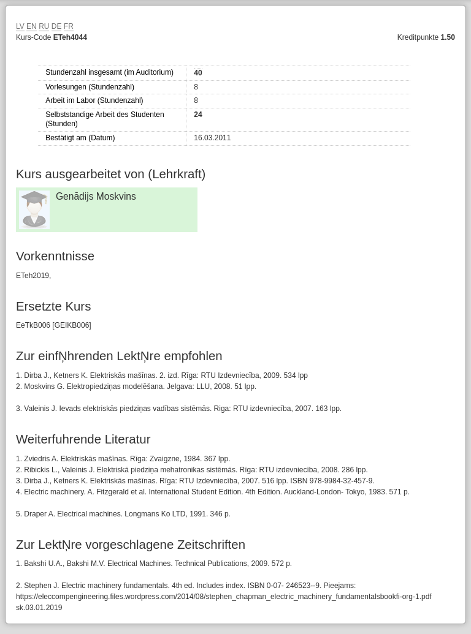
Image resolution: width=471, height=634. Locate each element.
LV (20, 26)
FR (69, 26)
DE (57, 26)
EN (31, 26)
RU (44, 26)
